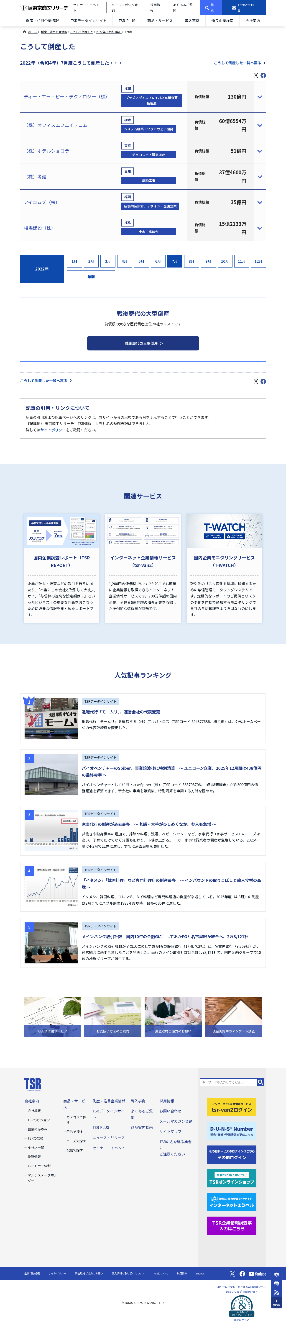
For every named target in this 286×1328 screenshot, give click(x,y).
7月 (175, 261)
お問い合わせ (170, 1111)
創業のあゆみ (38, 1129)
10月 (225, 261)
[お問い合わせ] (244, 7)
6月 (158, 261)
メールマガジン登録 (175, 1121)
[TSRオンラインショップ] (231, 1177)
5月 (141, 261)
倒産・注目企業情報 (42, 20)
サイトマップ (170, 1131)
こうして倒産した (81, 32)
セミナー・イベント (108, 1147)
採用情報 (166, 1101)
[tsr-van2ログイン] (231, 1106)
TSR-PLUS (127, 20)
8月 (192, 261)
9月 (208, 261)
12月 (259, 261)
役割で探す (74, 1150)
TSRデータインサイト (89, 20)
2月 (91, 261)
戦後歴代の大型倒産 (141, 343)
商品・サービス (160, 20)
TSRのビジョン (39, 1119)
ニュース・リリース (108, 1137)
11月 (242, 261)
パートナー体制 (39, 1165)
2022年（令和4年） (109, 32)
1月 (74, 261)
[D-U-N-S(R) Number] (231, 1130)
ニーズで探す (76, 1140)
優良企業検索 (222, 20)
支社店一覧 (36, 1147)
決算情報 (34, 1156)
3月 (108, 261)
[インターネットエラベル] (231, 1201)
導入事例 (192, 20)
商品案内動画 (142, 1127)
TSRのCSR (35, 1138)
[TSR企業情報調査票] (231, 1225)
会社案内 (252, 20)
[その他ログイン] (231, 1154)
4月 (125, 261)
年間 (91, 276)
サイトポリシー (53, 429)
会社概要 (34, 1110)
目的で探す (74, 1131)
